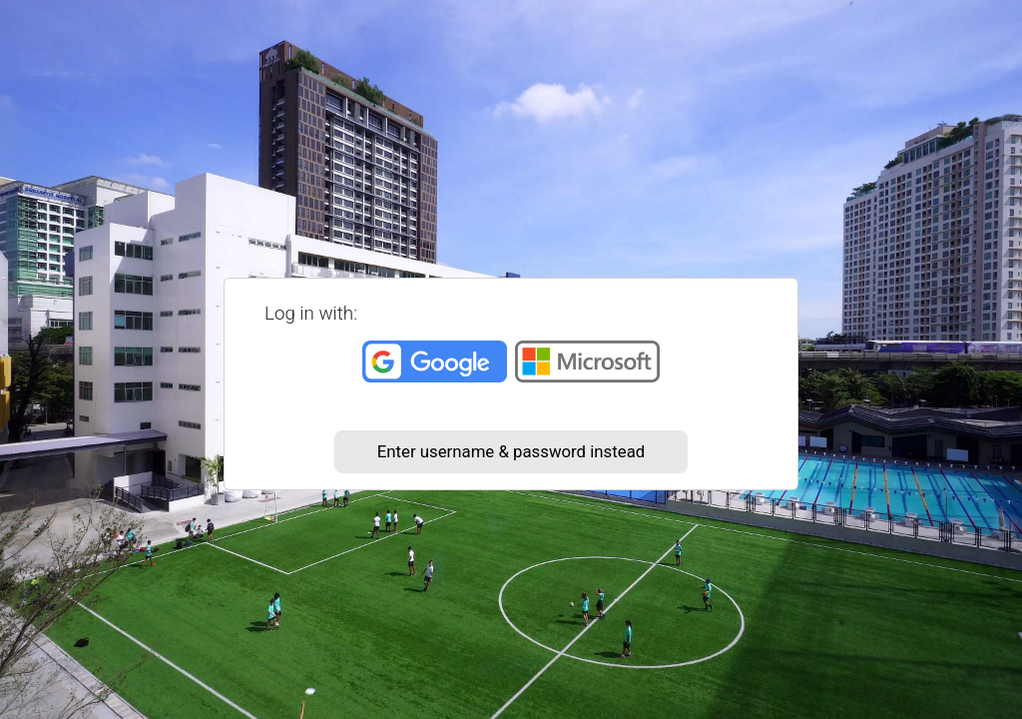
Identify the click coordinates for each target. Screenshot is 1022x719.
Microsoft (587, 361)
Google (434, 361)
